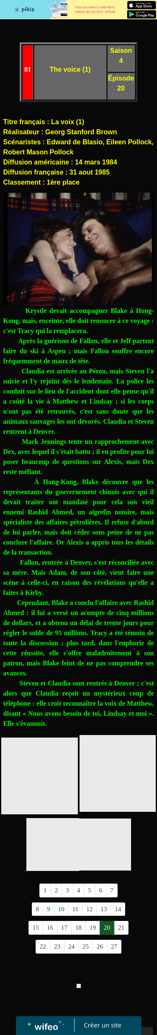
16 (50, 927)
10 (61, 909)
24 (71, 946)
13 (103, 909)
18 (78, 927)
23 (57, 946)
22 (43, 946)
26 (100, 946)
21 (121, 927)
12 (89, 909)
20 (107, 927)
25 (85, 946)
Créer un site (102, 1025)
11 (75, 909)
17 (64, 927)
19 (93, 927)
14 (118, 909)
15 (36, 927)
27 (114, 946)
